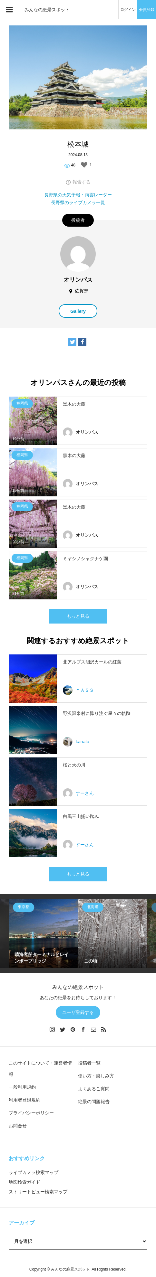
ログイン (128, 9)
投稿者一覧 (89, 1063)
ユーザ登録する (78, 1012)
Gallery (77, 311)
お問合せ (18, 1125)
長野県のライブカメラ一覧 (78, 202)
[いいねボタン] (84, 165)
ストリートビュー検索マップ (38, 1191)
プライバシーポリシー (31, 1112)
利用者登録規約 (24, 1100)
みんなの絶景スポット (47, 9)
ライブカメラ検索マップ (33, 1172)
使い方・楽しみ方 (96, 1075)
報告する (82, 181)
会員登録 (146, 9)
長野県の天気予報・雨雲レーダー (78, 194)
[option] (43, 933)
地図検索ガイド (24, 1182)
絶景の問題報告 (94, 1101)
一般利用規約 (22, 1087)
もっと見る (78, 616)
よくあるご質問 (94, 1088)
